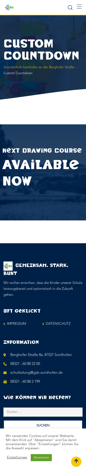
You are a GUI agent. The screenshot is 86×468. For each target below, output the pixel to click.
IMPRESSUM (16, 324)
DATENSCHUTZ (58, 324)
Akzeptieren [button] (41, 457)
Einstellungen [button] (17, 457)
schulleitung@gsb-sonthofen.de (36, 373)
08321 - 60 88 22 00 (25, 364)
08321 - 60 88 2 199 (25, 382)
